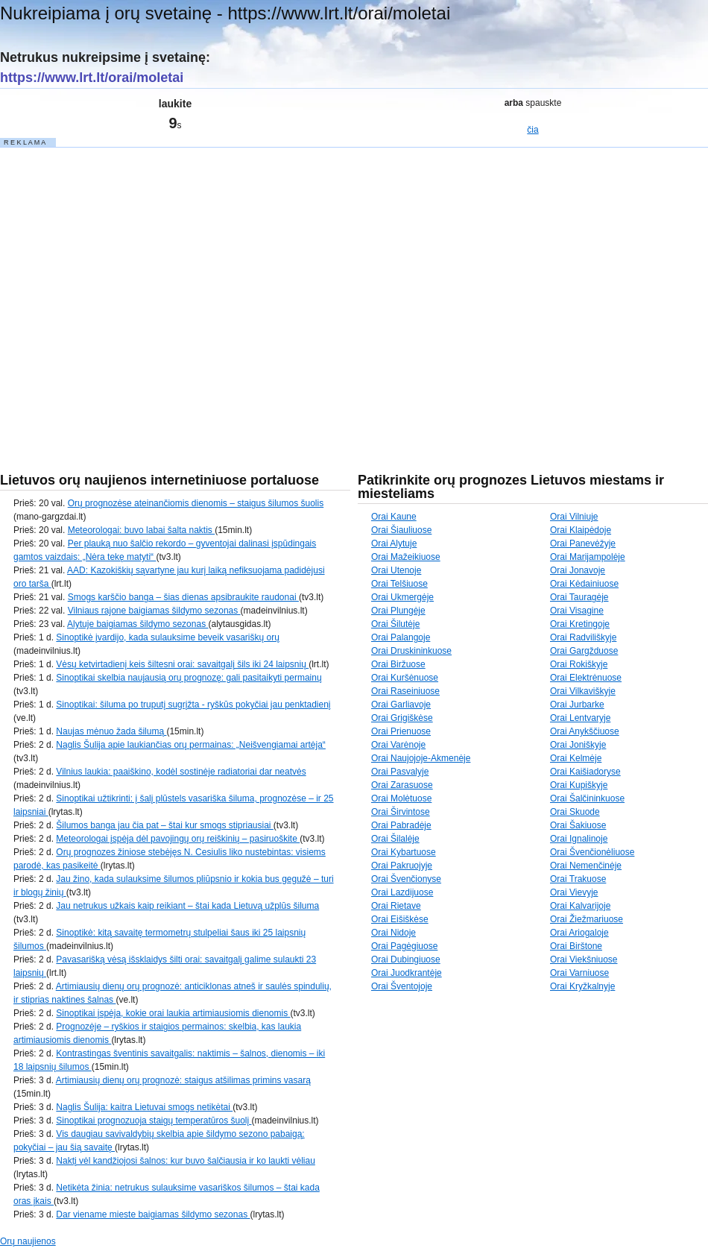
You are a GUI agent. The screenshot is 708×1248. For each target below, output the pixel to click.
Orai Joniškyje (578, 745)
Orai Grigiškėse (402, 718)
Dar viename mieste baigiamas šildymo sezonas (153, 1214)
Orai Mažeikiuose (405, 557)
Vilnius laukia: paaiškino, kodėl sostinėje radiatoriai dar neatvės (181, 771)
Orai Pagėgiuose (404, 946)
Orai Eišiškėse (400, 919)
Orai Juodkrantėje (406, 973)
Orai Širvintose (400, 812)
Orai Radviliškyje (583, 637)
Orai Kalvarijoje (580, 906)
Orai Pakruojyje (401, 865)
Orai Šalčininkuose (587, 798)
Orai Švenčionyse (406, 879)
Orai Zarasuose (402, 785)
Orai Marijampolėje (587, 557)
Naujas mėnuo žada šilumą (111, 731)
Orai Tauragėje (579, 597)
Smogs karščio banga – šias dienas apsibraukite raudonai (183, 597)
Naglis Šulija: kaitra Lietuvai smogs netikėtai (144, 1107)
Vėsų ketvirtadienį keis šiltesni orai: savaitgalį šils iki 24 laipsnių (182, 664)
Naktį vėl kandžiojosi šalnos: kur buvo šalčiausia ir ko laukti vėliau (185, 1161)
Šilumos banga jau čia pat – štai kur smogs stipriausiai (164, 825)
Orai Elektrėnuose (586, 677)
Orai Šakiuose (578, 825)
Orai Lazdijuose (402, 892)
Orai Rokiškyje (578, 664)
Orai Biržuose (398, 664)
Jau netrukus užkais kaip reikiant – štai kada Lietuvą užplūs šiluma (187, 906)
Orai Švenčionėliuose (592, 852)
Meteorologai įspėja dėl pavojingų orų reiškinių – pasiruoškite (178, 838)
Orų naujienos (28, 1241)
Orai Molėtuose (401, 798)
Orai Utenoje (396, 570)
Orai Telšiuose (399, 584)
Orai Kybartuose (403, 852)
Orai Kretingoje (580, 624)
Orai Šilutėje (395, 624)
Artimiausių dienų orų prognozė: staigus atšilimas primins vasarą (183, 1080)
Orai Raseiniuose (405, 691)
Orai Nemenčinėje (586, 865)
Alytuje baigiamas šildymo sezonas (137, 624)
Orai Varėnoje (398, 745)
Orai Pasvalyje (400, 771)
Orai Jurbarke (577, 704)
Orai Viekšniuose (584, 959)
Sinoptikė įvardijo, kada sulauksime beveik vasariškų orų (167, 637)
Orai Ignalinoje (578, 838)
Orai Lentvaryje (580, 718)
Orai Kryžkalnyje (582, 986)
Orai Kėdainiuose (584, 584)
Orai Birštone (576, 946)
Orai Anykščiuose (584, 731)
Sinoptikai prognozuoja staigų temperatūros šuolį (153, 1120)
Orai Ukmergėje (402, 597)
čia (532, 130)
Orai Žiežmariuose (586, 919)
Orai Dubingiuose (405, 959)
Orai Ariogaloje (579, 932)
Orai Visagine (577, 610)
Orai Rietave (396, 906)
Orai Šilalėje (395, 838)
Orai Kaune (394, 516)
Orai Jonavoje (577, 570)
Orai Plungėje (398, 610)
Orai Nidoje (393, 932)
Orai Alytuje (394, 543)
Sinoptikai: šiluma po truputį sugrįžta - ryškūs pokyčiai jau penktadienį (193, 704)
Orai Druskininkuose (411, 651)
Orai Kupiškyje (578, 785)
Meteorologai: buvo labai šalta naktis (141, 530)
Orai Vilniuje (574, 516)
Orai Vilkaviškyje (583, 691)
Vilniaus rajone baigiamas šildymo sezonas (154, 610)
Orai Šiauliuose (401, 530)
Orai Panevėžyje (583, 543)
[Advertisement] (139, 289)
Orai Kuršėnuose (404, 677)
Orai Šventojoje (401, 986)
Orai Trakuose (578, 879)
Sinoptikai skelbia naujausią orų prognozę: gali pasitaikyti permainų (188, 677)
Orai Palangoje (400, 637)
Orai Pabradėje (401, 825)
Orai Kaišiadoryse (585, 771)
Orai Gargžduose (584, 651)
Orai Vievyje (574, 892)
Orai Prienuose (401, 731)
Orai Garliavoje (401, 704)
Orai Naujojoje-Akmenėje (420, 758)
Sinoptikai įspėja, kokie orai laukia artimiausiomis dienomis (173, 1013)
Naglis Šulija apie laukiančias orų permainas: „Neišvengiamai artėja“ (191, 745)
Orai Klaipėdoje (580, 530)
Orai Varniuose (579, 973)
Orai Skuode (575, 812)
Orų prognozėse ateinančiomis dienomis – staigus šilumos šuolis (196, 503)
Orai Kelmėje (575, 758)
